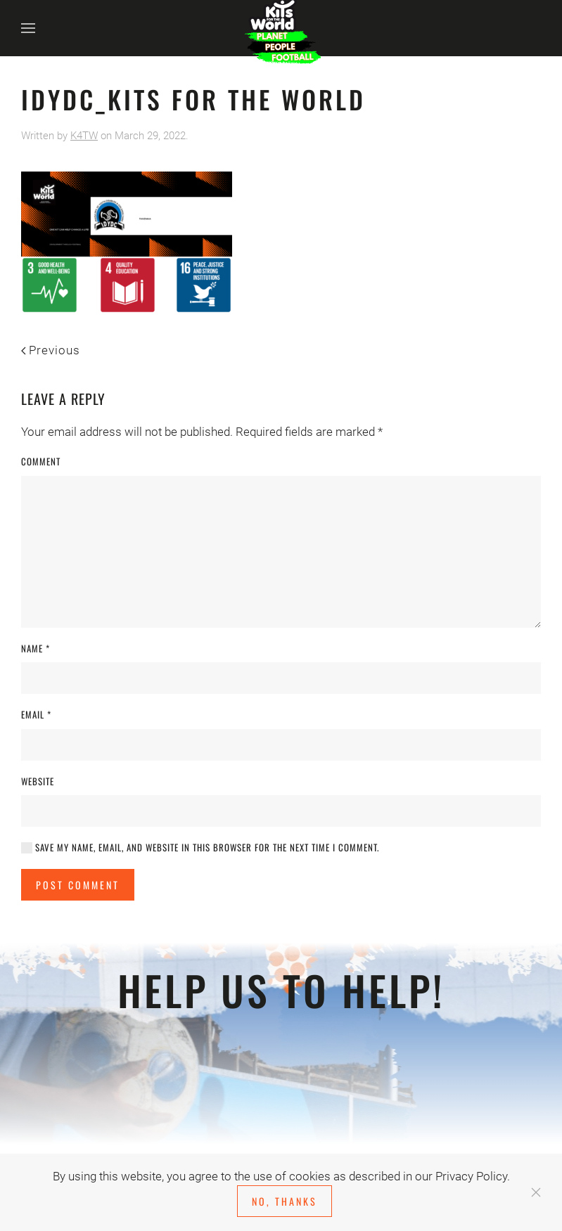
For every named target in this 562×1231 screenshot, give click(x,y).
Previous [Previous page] (50, 350)
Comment (40, 461)
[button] (28, 28)
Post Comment (78, 884)
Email (36, 714)
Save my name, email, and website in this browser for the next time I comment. (200, 847)
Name (35, 648)
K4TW (84, 135)
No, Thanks (284, 1201)
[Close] (536, 1192)
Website (37, 781)
